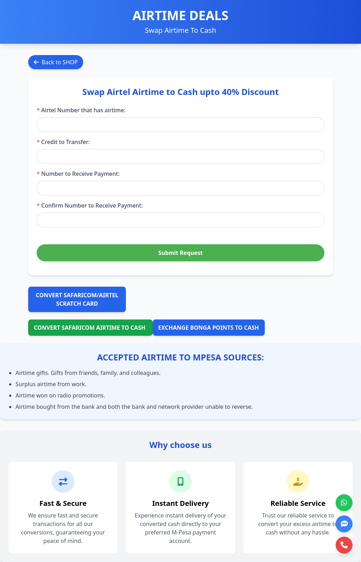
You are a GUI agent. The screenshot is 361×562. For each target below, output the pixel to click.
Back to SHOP (56, 62)
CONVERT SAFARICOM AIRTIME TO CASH (90, 327)
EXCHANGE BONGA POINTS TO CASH (208, 327)
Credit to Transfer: (63, 142)
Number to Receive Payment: (78, 174)
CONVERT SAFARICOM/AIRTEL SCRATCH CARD (77, 299)
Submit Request (180, 253)
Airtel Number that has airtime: (81, 110)
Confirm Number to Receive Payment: (90, 205)
